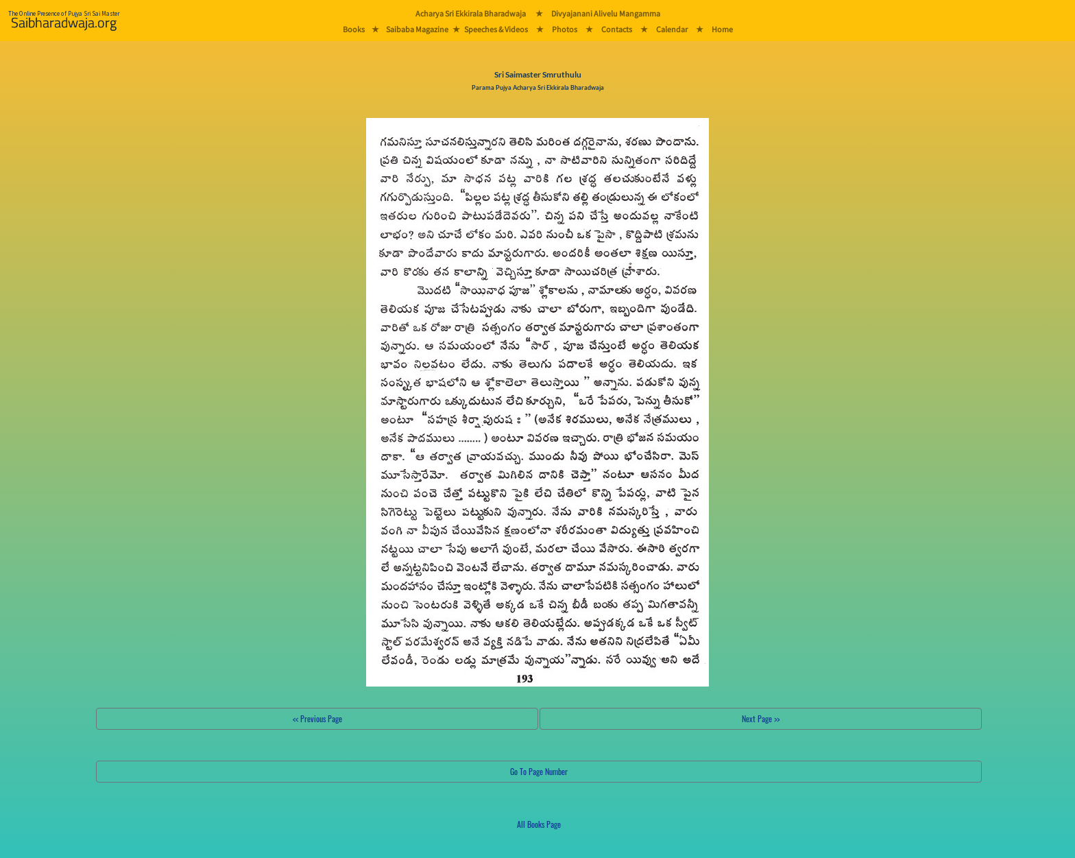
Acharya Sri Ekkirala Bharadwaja (470, 13)
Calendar (672, 29)
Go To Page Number (539, 771)
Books (354, 29)
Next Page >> (761, 718)
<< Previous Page (317, 718)
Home (722, 29)
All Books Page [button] (539, 824)
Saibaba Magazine (417, 29)
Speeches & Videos (496, 29)
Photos (564, 29)
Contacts (616, 29)
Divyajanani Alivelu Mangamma (605, 13)
